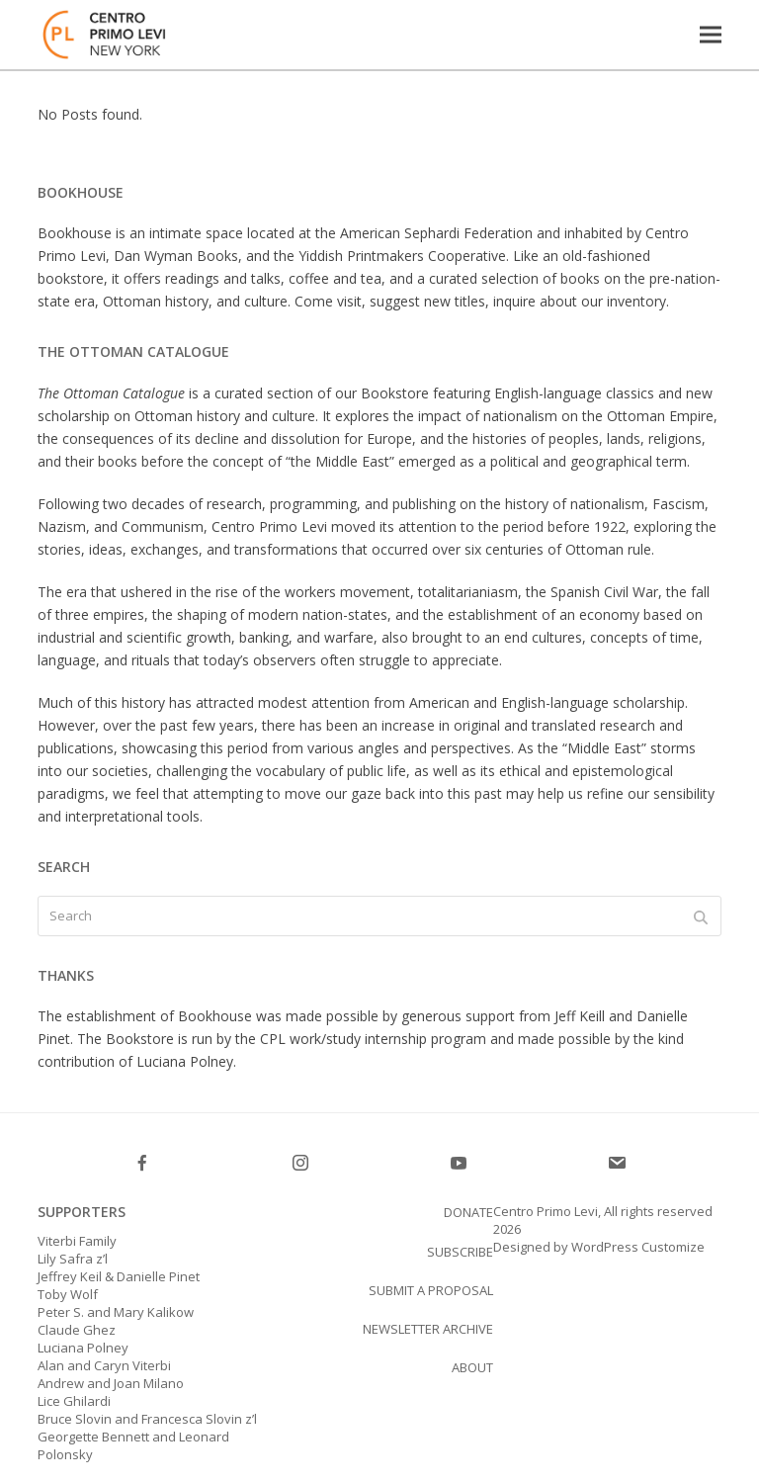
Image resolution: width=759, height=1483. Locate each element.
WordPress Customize (636, 1247)
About (472, 1367)
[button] (710, 34)
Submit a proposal (431, 1290)
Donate (468, 1212)
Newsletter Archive (428, 1329)
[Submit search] (701, 916)
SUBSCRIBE (460, 1252)
